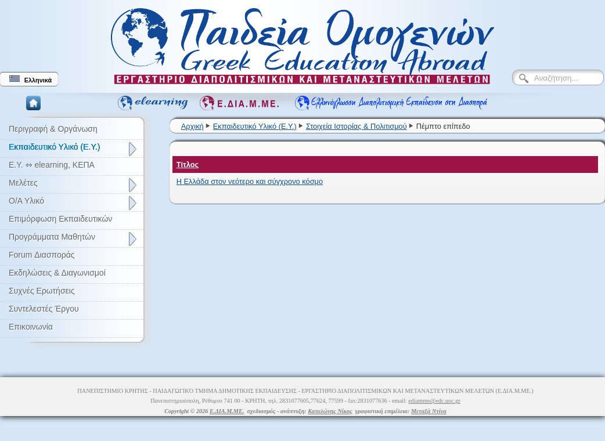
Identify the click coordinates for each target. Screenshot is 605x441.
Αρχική (192, 126)
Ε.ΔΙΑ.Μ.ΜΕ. (227, 411)
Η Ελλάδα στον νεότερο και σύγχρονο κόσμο (250, 181)
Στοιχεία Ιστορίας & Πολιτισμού (356, 126)
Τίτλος (188, 164)
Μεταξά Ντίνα (428, 411)
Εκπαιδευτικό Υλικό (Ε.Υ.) (255, 126)
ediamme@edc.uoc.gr (434, 400)
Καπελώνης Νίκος (330, 411)
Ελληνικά (30, 79)
